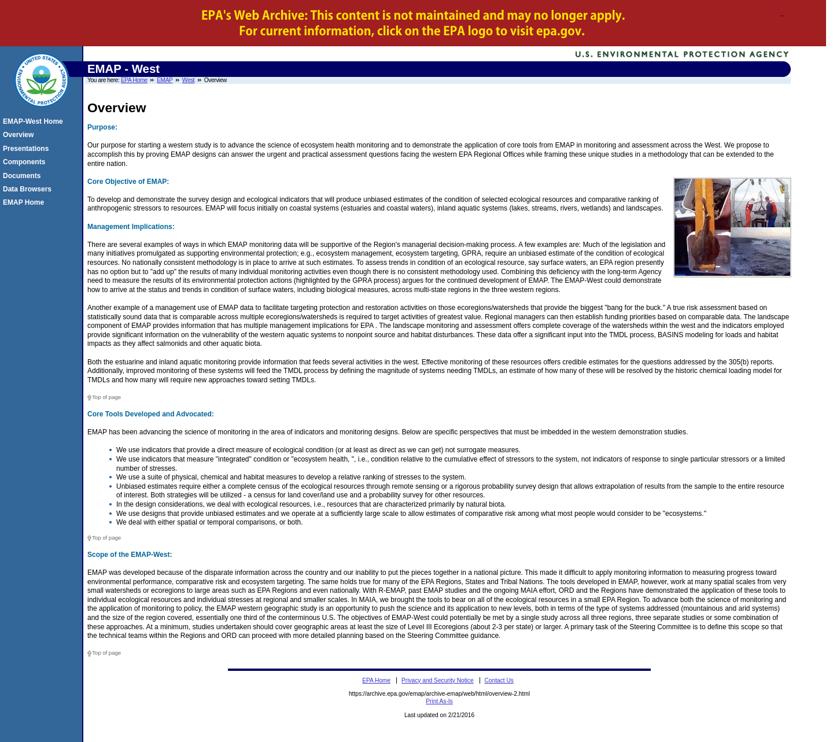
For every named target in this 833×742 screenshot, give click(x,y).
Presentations (27, 149)
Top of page (106, 397)
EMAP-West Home (34, 121)
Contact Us (498, 680)
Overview (20, 135)
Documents (23, 176)
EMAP (164, 80)
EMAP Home (25, 202)
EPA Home (134, 80)
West (188, 80)
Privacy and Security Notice (437, 680)
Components (25, 162)
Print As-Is (439, 701)
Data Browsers (28, 189)
